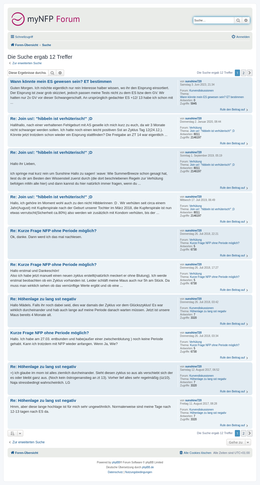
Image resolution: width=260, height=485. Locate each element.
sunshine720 (193, 81)
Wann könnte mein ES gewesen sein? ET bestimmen (212, 97)
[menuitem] (240, 37)
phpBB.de (148, 467)
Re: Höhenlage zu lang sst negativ (43, 299)
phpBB (116, 462)
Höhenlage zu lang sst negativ (208, 311)
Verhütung (195, 127)
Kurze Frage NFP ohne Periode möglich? (214, 243)
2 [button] (244, 72)
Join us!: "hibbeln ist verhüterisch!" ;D (212, 130)
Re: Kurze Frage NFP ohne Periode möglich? (53, 230)
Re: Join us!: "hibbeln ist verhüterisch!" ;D (51, 118)
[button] (249, 73)
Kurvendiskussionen (201, 90)
